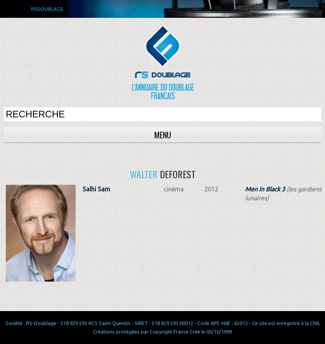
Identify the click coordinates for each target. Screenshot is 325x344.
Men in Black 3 (265, 189)
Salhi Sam (96, 189)
